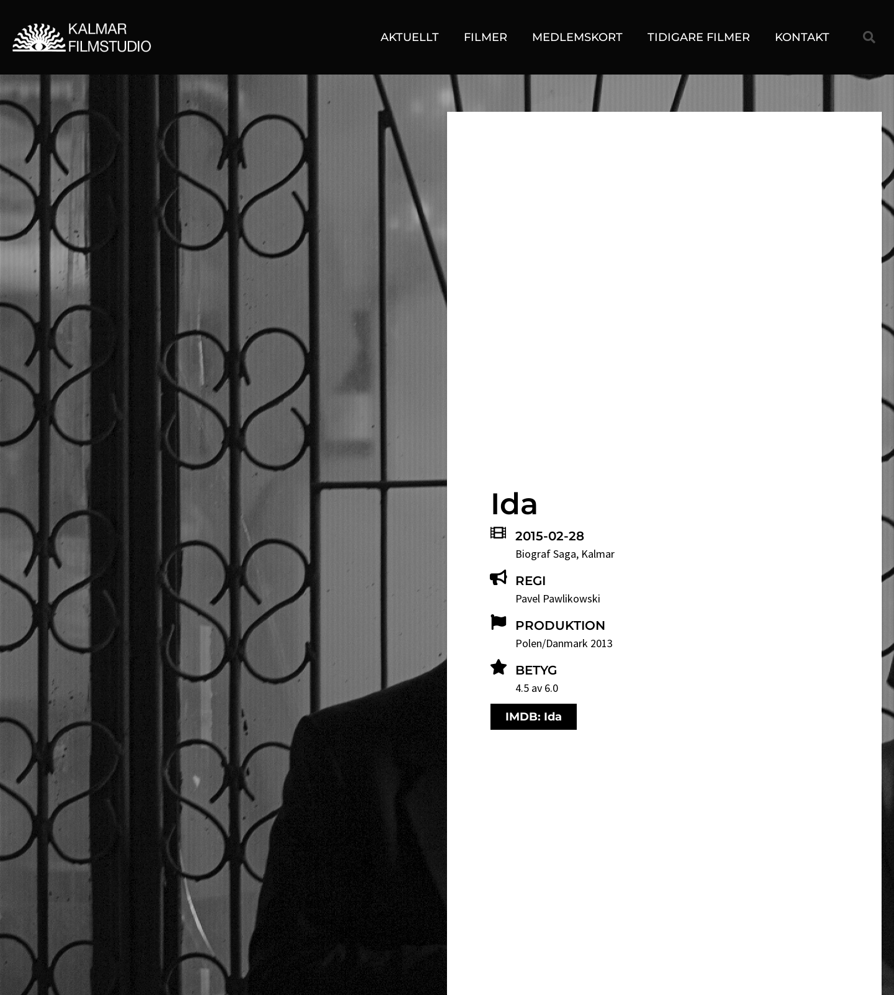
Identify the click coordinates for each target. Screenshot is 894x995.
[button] (869, 37)
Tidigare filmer (699, 37)
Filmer (485, 37)
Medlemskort (577, 37)
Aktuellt (410, 37)
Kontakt (802, 37)
